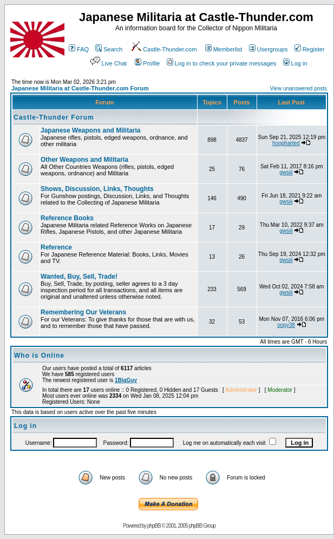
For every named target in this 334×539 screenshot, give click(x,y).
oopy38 (286, 325)
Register (309, 49)
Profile (147, 63)
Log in (295, 63)
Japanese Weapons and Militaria (91, 130)
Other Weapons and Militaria (84, 159)
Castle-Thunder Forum (54, 117)
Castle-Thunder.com (163, 49)
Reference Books (67, 218)
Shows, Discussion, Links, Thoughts (97, 189)
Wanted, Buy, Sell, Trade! (79, 276)
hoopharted (286, 143)
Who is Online (39, 355)
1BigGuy (126, 380)
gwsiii (285, 172)
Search (108, 49)
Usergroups (268, 49)
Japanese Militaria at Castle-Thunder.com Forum (80, 88)
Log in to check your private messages (222, 63)
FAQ (79, 49)
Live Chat (108, 63)
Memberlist (224, 49)
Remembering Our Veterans (83, 312)
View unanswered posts (298, 88)
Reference (56, 247)
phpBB (154, 526)
